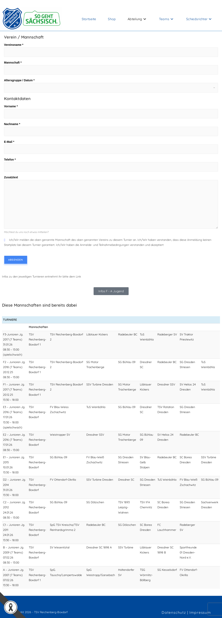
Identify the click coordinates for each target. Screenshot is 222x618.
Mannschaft (13, 62)
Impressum (200, 612)
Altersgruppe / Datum (19, 80)
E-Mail (9, 141)
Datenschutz (174, 612)
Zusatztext (11, 177)
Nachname (12, 124)
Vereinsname (13, 44)
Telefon (10, 159)
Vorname (11, 106)
